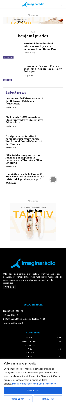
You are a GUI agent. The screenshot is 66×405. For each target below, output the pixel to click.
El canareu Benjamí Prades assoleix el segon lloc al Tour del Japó (42, 69)
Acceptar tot (33, 390)
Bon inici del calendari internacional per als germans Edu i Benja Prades (41, 46)
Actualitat (8, 57)
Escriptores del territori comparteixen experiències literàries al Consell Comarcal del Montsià (24, 140)
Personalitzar (17, 399)
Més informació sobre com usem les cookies (34, 383)
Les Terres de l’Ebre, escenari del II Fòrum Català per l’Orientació (24, 101)
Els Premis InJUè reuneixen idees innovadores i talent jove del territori (24, 120)
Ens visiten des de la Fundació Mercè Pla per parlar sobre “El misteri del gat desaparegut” (25, 177)
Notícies (7, 80)
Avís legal (9, 287)
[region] (33, 382)
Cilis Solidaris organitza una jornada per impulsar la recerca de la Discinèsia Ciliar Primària (24, 159)
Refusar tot (48, 399)
